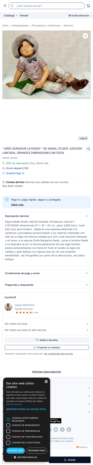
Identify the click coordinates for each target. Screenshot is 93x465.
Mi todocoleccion (78, 15)
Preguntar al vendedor (47, 347)
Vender (24, 15)
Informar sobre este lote (46, 371)
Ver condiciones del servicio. (58, 353)
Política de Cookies (63, 441)
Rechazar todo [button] (36, 450)
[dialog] (26, 420)
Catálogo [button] (9, 15)
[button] (46, 216)
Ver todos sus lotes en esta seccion (46, 330)
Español (82, 447)
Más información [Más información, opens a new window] (14, 404)
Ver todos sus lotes (46, 323)
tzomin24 (10, 297)
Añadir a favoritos (47, 340)
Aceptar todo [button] (15, 450)
